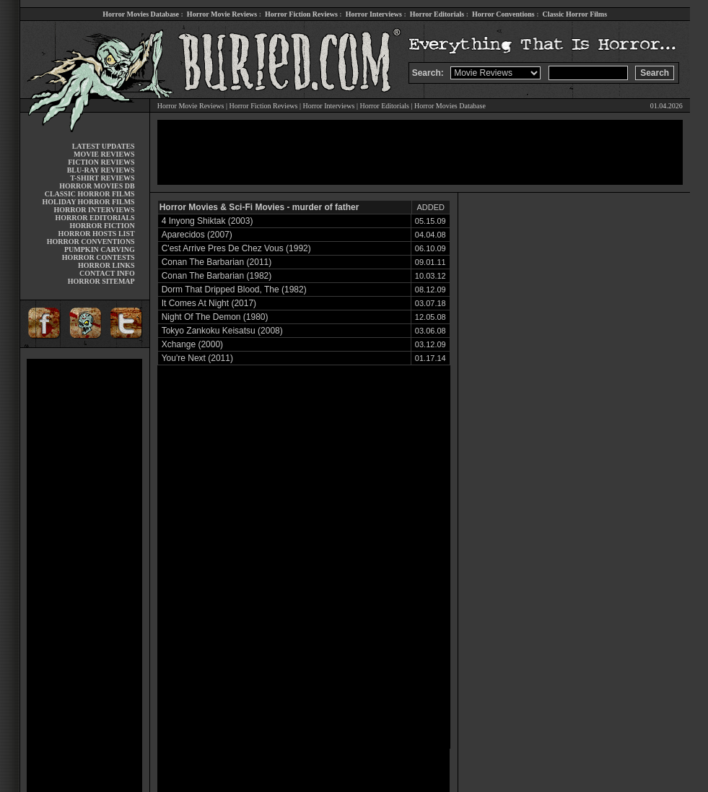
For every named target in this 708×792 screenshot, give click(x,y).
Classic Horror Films (574, 14)
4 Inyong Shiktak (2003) (207, 221)
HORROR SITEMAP (101, 281)
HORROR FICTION (101, 226)
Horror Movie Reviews (222, 14)
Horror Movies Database (140, 14)
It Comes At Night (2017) (209, 303)
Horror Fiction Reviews (301, 14)
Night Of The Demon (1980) (215, 317)
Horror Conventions (503, 14)
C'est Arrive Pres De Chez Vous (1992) (236, 248)
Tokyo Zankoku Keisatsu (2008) (222, 331)
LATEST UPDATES (103, 146)
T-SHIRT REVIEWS (102, 178)
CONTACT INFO (107, 273)
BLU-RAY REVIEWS (101, 170)
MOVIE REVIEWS (104, 154)
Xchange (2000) (192, 344)
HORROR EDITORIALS (95, 218)
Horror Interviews (374, 14)
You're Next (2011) (197, 358)
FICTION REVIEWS (101, 162)
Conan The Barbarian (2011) (217, 262)
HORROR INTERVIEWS (94, 210)
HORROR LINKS (106, 265)
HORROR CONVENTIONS (91, 241)
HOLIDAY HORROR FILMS (89, 202)
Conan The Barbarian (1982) (217, 276)
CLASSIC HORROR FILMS (90, 194)
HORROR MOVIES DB (96, 186)
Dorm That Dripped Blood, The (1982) (234, 289)
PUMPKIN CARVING (99, 249)
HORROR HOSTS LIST (96, 234)
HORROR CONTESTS (98, 257)
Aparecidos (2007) (197, 235)
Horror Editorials (437, 14)
